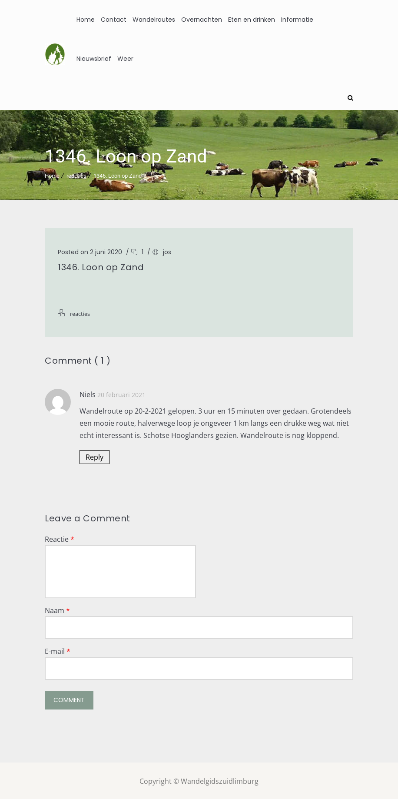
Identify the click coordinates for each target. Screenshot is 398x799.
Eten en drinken (251, 19)
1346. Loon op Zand (117, 174)
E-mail (57, 650)
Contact (113, 19)
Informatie (297, 19)
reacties (76, 174)
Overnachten (201, 19)
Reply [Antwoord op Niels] (94, 456)
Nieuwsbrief (93, 58)
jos (167, 250)
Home (85, 19)
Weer (125, 58)
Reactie (59, 538)
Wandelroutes (154, 19)
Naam (57, 609)
